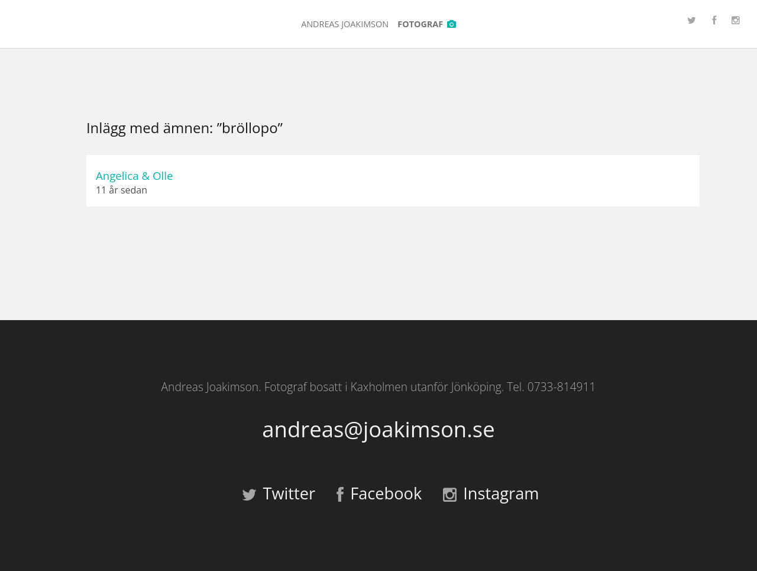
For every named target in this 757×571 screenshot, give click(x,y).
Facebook (379, 493)
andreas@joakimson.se (378, 429)
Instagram (491, 493)
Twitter (279, 493)
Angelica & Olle (134, 175)
